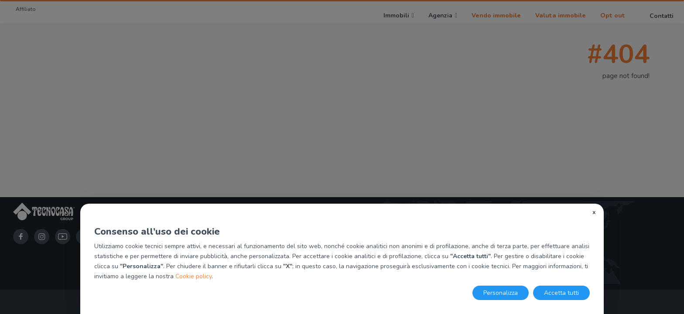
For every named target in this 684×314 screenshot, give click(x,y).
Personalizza (500, 293)
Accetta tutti (561, 293)
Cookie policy (193, 276)
